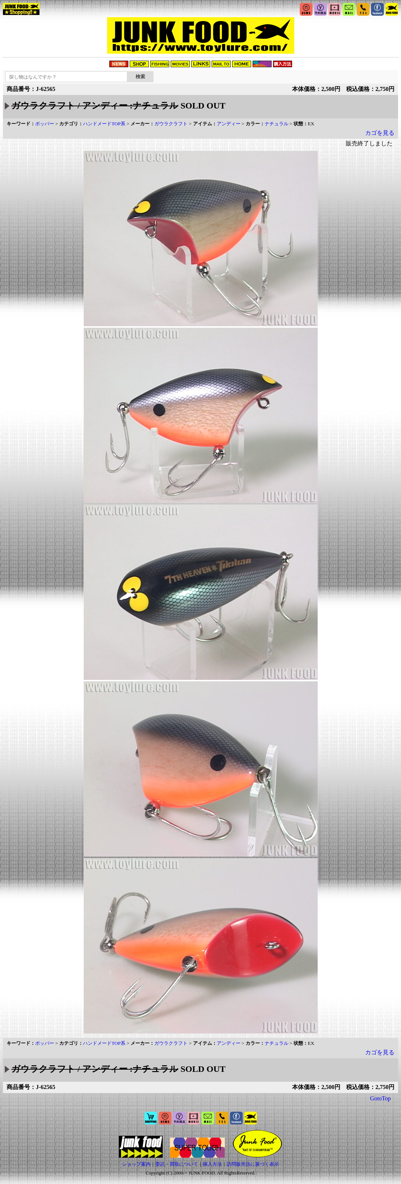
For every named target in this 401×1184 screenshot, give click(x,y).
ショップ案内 (136, 1164)
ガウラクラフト (171, 123)
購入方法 (212, 1164)
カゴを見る (379, 133)
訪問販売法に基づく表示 (253, 1164)
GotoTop (380, 1098)
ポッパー (44, 123)
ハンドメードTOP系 (104, 123)
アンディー (229, 123)
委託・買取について (176, 1164)
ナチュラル (276, 123)
